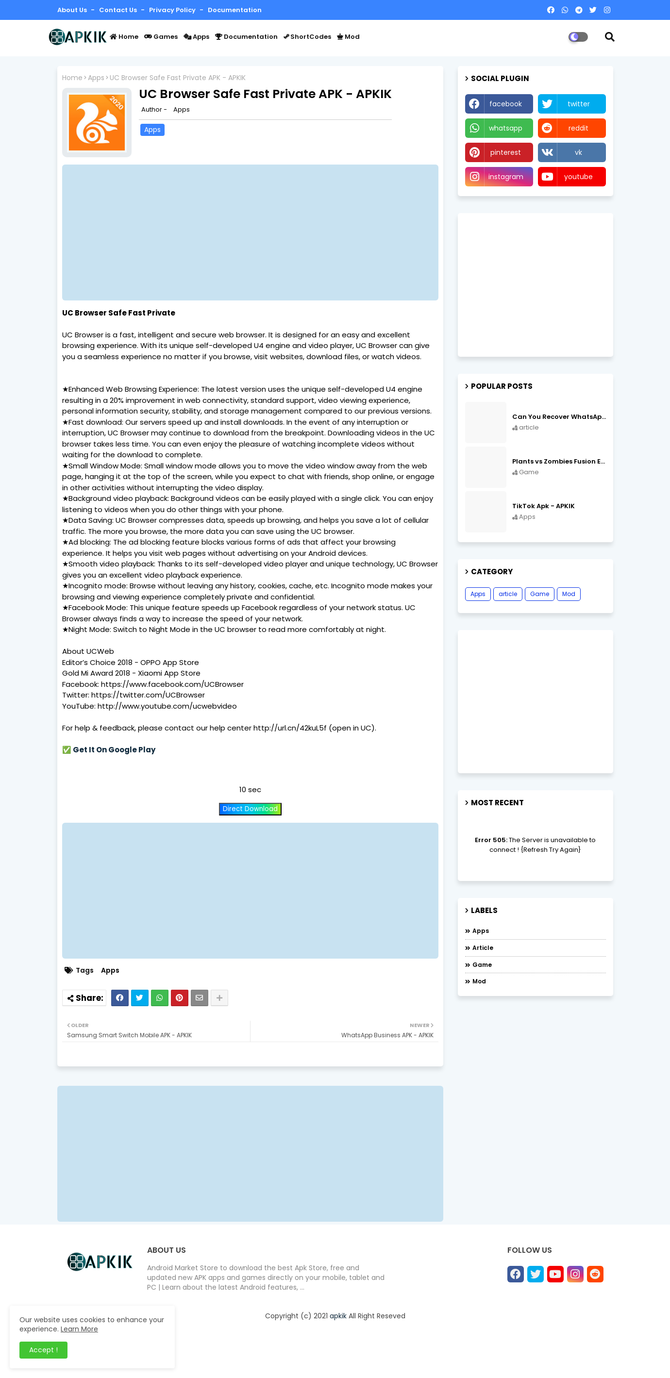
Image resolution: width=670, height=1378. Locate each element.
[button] (610, 37)
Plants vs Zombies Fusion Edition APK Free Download (559, 461)
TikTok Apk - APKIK (543, 506)
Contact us (118, 10)
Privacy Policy (173, 10)
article (508, 594)
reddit (578, 128)
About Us (72, 10)
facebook (505, 104)
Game (539, 594)
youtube (578, 177)
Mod (348, 36)
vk (578, 152)
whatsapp (505, 128)
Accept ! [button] (43, 1350)
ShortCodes (307, 36)
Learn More (79, 1329)
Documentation (235, 10)
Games (161, 36)
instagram (505, 177)
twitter (579, 104)
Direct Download (250, 809)
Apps (196, 36)
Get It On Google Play (114, 750)
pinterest (505, 152)
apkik (338, 1316)
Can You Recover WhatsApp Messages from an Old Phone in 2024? (559, 417)
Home (124, 36)
